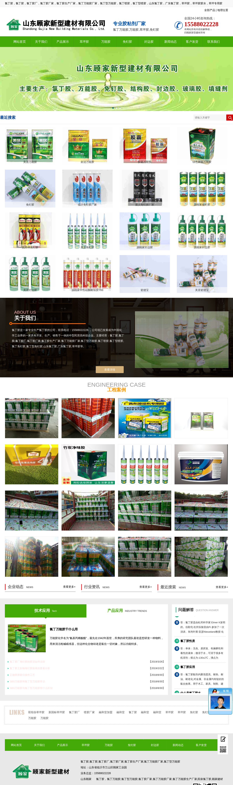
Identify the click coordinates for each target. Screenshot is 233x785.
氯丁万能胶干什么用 (64, 629)
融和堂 (120, 712)
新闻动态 (170, 41)
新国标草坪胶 (57, 712)
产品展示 (63, 41)
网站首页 (19, 41)
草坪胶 (84, 41)
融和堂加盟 (105, 712)
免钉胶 (127, 41)
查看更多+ (69, 589)
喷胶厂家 (89, 712)
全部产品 (209, 10)
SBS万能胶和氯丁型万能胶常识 (27, 681)
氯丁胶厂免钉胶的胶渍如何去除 (27, 661)
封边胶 (149, 41)
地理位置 (222, 10)
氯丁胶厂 (74, 712)
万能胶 (105, 41)
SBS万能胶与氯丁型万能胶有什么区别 (31, 688)
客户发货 (192, 41)
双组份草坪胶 (36, 712)
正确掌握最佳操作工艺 (22, 674)
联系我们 (213, 41)
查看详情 (109, 369)
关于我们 (41, 41)
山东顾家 (86, 779)
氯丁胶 (133, 712)
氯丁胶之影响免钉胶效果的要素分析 (30, 668)
